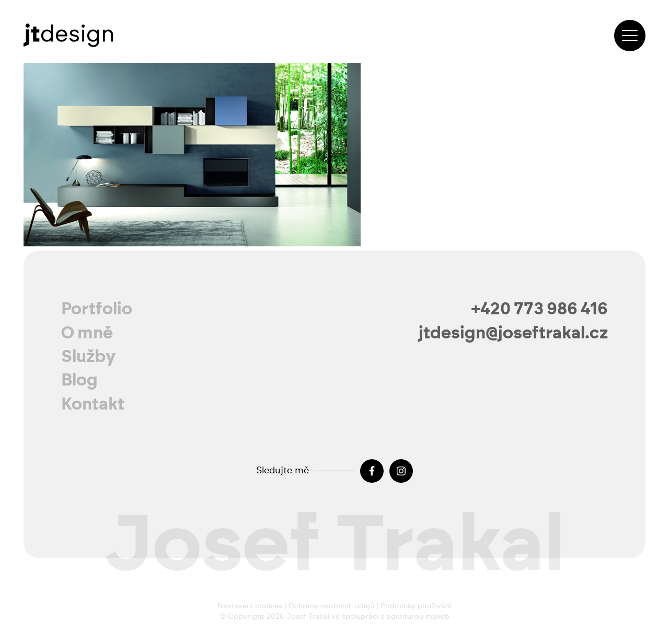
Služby (88, 356)
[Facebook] (372, 471)
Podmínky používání (416, 606)
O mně (87, 333)
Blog (79, 380)
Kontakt (92, 404)
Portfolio (96, 309)
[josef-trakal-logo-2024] (68, 35)
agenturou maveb (418, 616)
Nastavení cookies (249, 606)
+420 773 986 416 (539, 309)
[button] (629, 35)
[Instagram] (401, 471)
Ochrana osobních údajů (331, 606)
